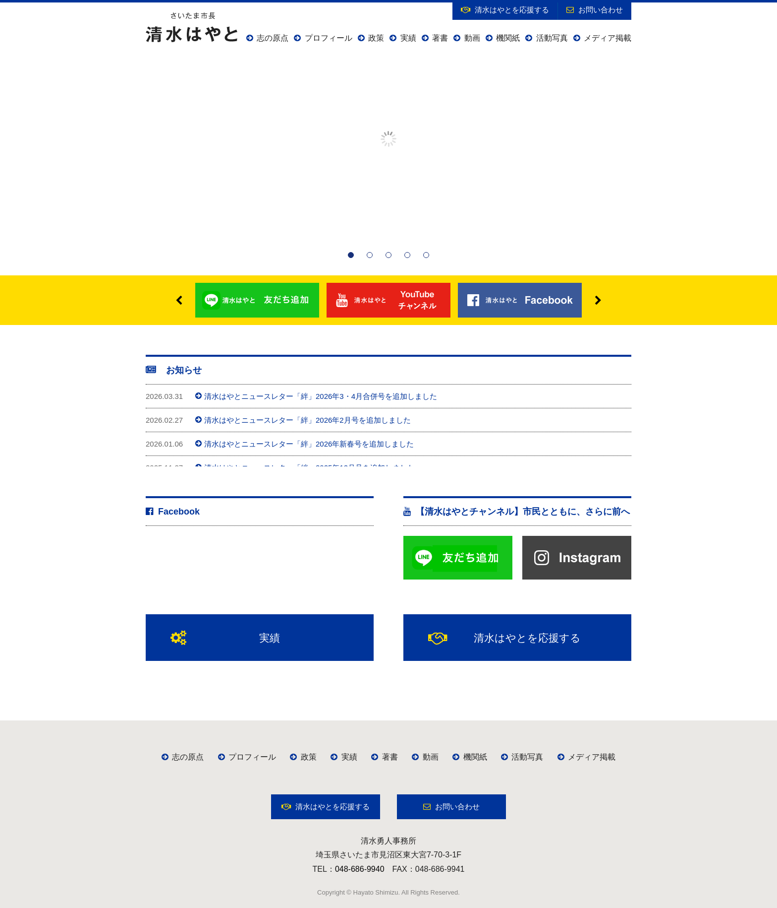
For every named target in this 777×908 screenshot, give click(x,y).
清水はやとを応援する (505, 9)
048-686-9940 (360, 869)
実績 (402, 38)
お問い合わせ (594, 9)
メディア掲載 (602, 38)
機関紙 (503, 38)
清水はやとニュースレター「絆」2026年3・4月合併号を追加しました (316, 396)
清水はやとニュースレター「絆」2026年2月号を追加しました (303, 420)
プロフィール (323, 38)
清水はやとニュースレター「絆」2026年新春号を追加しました (304, 444)
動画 (466, 38)
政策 (371, 38)
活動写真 (546, 38)
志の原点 (267, 38)
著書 (435, 38)
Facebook (173, 512)
